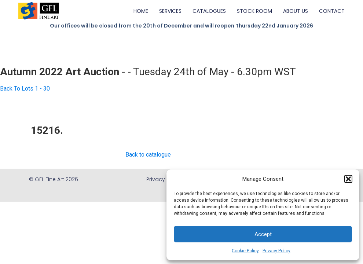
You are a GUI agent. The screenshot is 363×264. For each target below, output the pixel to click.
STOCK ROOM (254, 11)
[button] (348, 179)
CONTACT (332, 11)
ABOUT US (295, 11)
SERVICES (170, 11)
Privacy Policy (276, 250)
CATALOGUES (209, 11)
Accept (263, 234)
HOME (140, 11)
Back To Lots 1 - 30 (25, 88)
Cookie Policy (245, 250)
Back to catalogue (148, 154)
